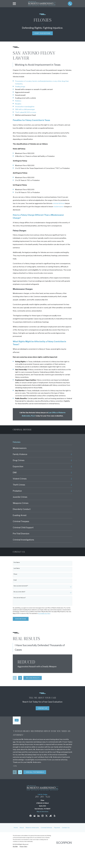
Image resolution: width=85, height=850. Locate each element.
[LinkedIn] (39, 816)
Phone (15, 574)
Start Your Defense (42, 33)
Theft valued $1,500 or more (25, 112)
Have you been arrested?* (21, 586)
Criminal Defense (46, 827)
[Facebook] (31, 816)
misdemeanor (58, 207)
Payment (57, 827)
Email (15, 580)
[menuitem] (42, 442)
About (22, 827)
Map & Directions (42, 811)
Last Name (17, 568)
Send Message (20, 619)
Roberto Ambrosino (32, 827)
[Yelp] (55, 816)
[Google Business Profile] (35, 816)
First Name (17, 562)
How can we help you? (20, 597)
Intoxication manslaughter (24, 107)
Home (16, 827)
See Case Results (32, 678)
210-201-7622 (42, 796)
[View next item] (20, 678)
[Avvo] (50, 816)
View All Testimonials (35, 772)
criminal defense (59, 203)
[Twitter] (46, 816)
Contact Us (42, 708)
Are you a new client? (19, 591)
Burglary (18, 104)
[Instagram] (42, 816)
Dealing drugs (20, 87)
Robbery (18, 101)
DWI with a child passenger (25, 109)
